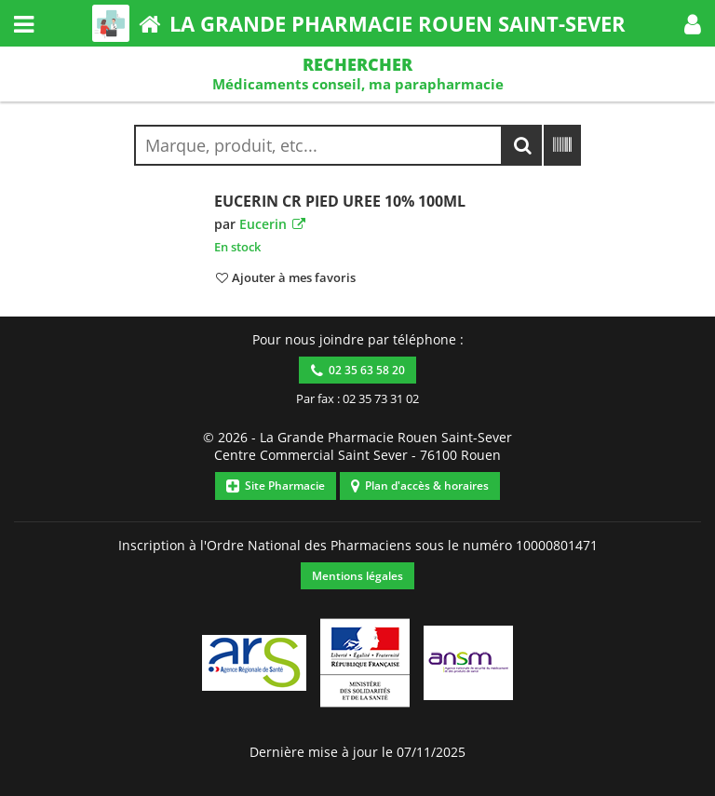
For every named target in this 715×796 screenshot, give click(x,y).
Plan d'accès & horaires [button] (420, 485)
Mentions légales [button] (357, 576)
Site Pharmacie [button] (275, 485)
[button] (692, 23)
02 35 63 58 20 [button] (358, 370)
